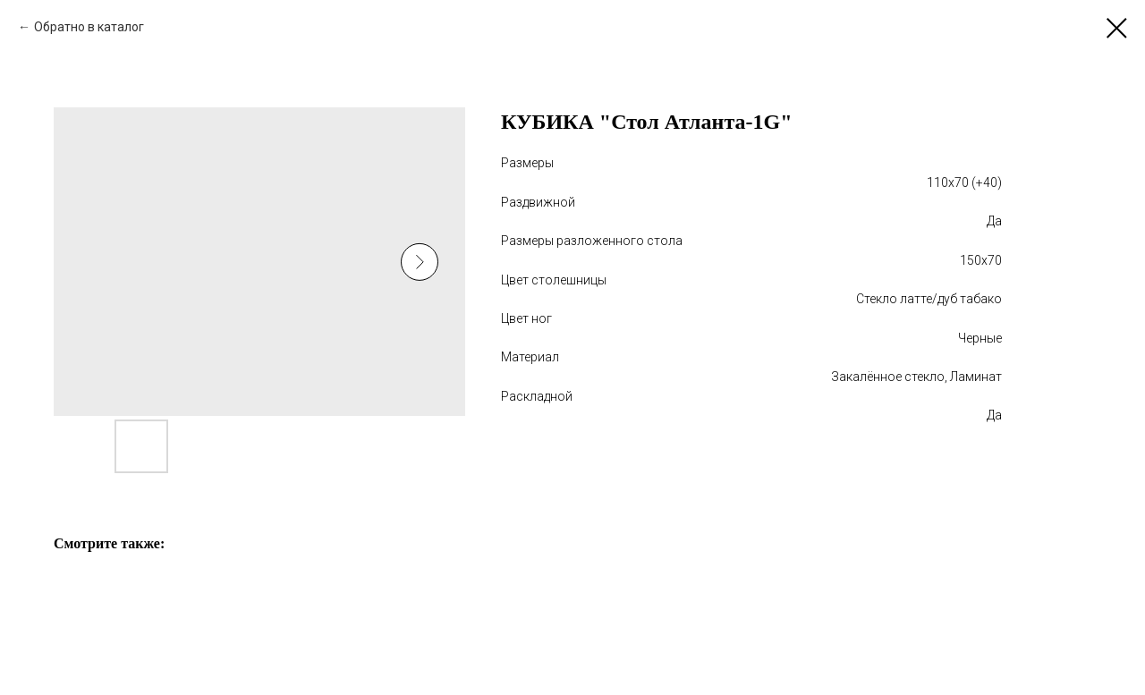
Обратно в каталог (89, 27)
